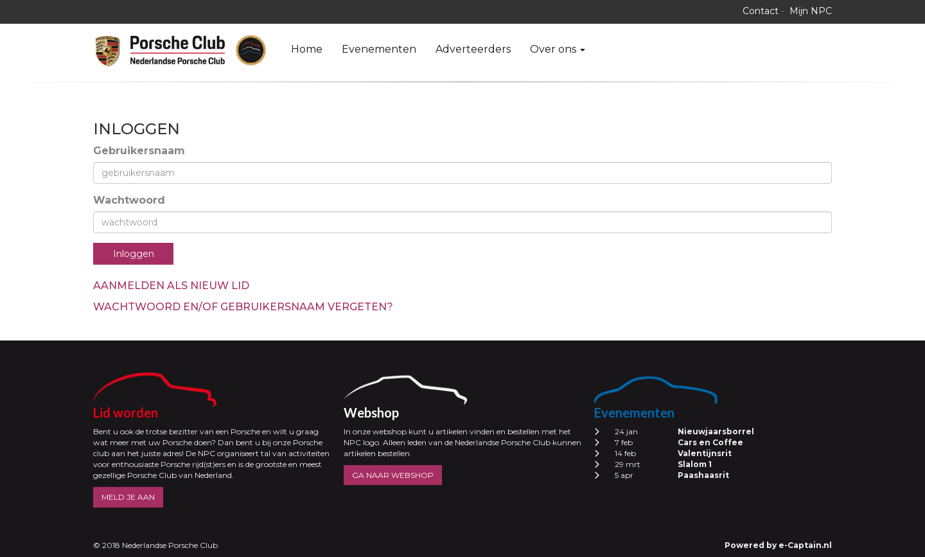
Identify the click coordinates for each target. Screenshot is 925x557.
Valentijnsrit (705, 453)
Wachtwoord (129, 200)
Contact (761, 11)
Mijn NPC (810, 11)
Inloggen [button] (133, 254)
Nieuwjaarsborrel (716, 431)
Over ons (557, 49)
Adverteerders (473, 49)
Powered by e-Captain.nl (778, 545)
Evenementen (379, 49)
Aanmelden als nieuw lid (171, 285)
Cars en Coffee (710, 442)
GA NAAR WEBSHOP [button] (393, 475)
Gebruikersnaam (139, 151)
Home (306, 49)
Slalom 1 (695, 464)
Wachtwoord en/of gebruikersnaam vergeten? (243, 307)
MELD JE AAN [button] (128, 497)
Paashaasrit (703, 475)
